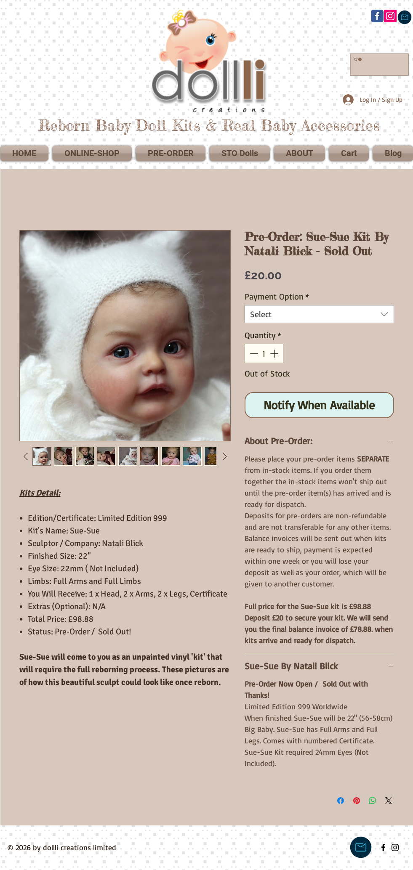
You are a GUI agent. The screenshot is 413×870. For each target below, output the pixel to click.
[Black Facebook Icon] (383, 847)
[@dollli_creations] (390, 16)
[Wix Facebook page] (377, 16)
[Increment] (275, 353)
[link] (357, 59)
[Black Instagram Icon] (395, 847)
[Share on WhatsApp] (373, 801)
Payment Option (277, 296)
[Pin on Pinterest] (357, 801)
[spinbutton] (264, 353)
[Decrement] (253, 353)
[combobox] (319, 314)
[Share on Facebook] (341, 801)
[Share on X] (389, 801)
